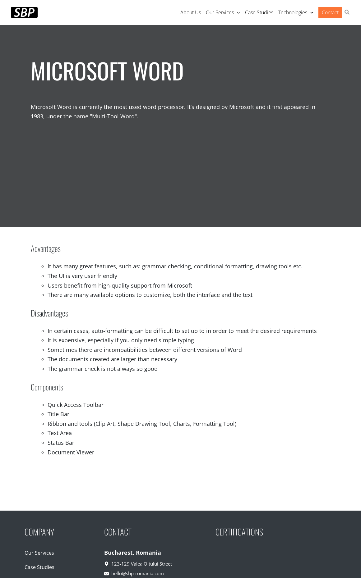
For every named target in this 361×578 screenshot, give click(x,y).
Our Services (39, 552)
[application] (237, 12)
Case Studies (39, 567)
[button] (347, 12)
